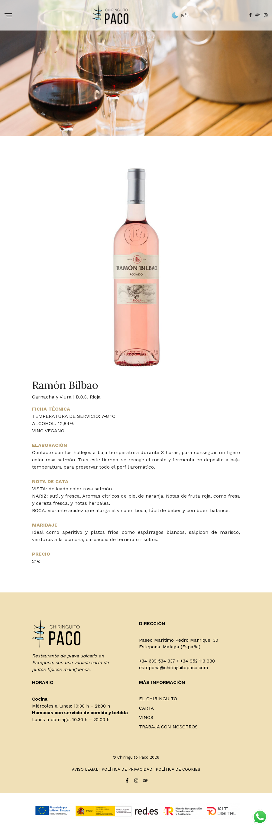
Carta (146, 708)
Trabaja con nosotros (168, 727)
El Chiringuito (158, 699)
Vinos (146, 717)
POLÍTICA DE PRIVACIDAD (127, 769)
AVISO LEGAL (85, 769)
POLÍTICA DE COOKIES (178, 769)
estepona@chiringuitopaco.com (173, 667)
